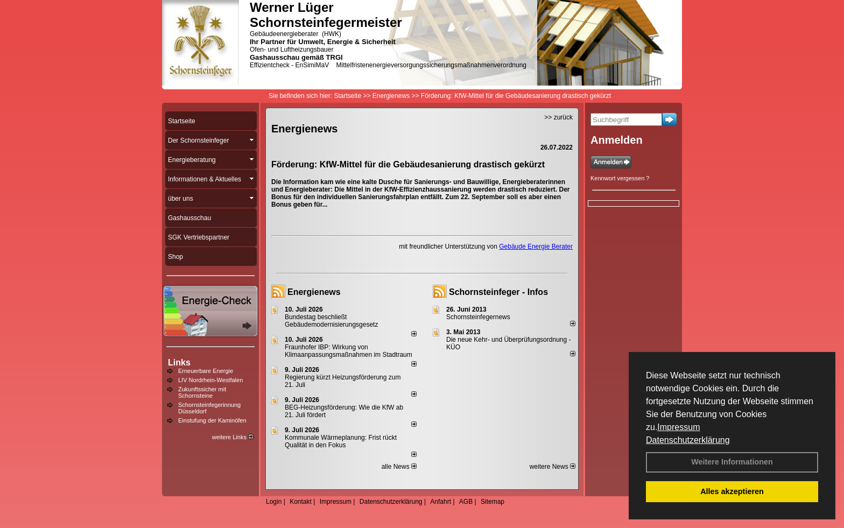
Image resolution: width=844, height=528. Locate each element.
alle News (399, 466)
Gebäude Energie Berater (536, 246)
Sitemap (492, 501)
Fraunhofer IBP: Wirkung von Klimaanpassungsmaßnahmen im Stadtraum (348, 350)
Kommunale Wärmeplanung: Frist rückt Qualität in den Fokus (341, 441)
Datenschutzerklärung (688, 440)
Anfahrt (440, 501)
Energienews (314, 292)
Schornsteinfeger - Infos (498, 292)
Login (274, 501)
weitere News (552, 466)
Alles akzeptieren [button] (732, 491)
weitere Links (233, 437)
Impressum (678, 427)
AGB (466, 501)
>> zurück (558, 117)
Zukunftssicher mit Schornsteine (202, 392)
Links (179, 362)
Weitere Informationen (732, 461)
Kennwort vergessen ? (619, 178)
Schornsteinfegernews (478, 317)
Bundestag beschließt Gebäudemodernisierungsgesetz (331, 320)
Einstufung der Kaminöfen (212, 420)
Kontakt (301, 501)
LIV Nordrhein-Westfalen (210, 380)
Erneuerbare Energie (205, 371)
